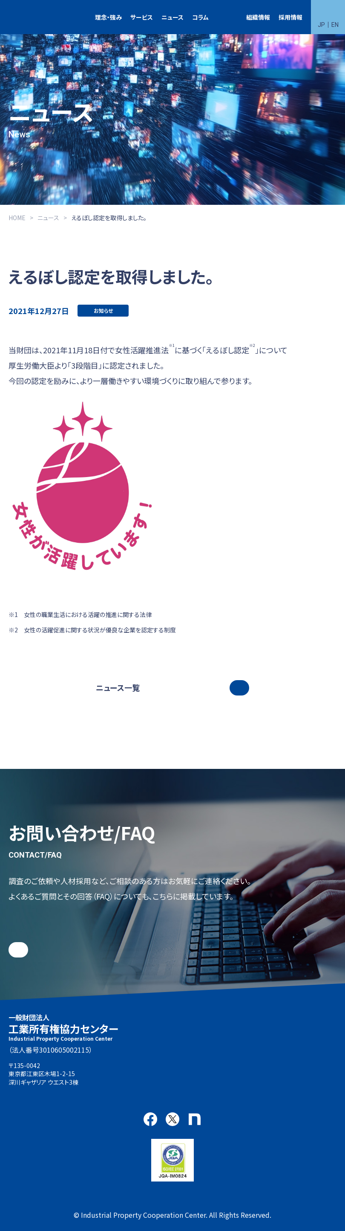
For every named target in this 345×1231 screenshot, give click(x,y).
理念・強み (108, 17)
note (194, 1119)
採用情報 (290, 17)
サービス (141, 17)
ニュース (172, 17)
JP (321, 24)
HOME (17, 217)
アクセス (105, 1079)
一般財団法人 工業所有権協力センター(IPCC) (32, 17)
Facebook (150, 1119)
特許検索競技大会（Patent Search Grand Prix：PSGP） (227, 17)
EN (335, 24)
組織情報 (258, 17)
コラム (200, 17)
